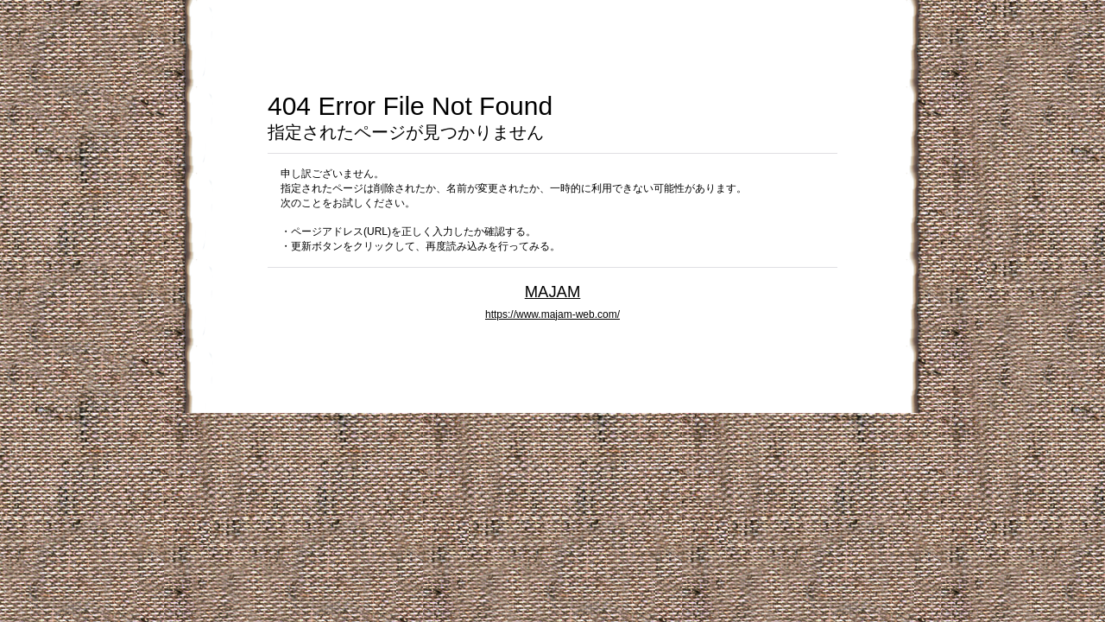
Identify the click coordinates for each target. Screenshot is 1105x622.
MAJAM (553, 291)
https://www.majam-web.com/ (552, 314)
